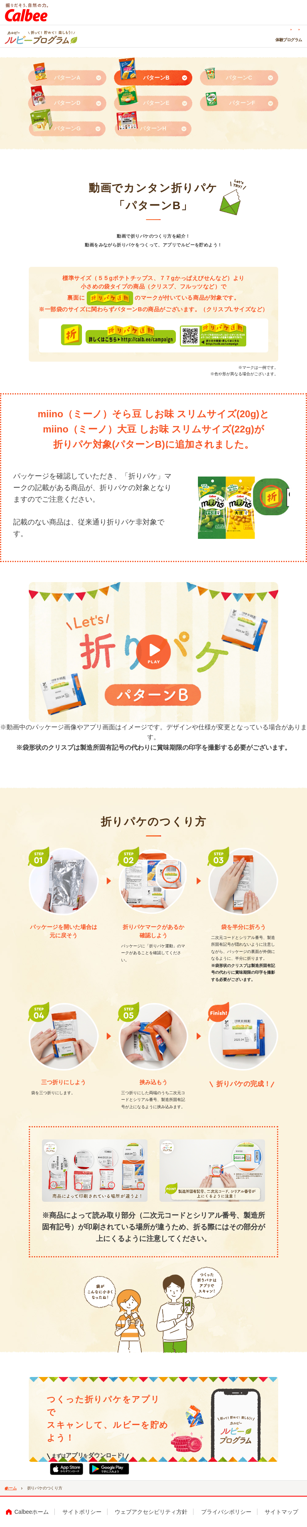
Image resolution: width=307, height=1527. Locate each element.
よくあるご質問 (251, 29)
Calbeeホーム (31, 1512)
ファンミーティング (178, 40)
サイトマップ (281, 1512)
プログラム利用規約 (286, 29)
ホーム (105, 40)
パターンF (242, 103)
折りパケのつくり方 (136, 40)
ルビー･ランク (289, 40)
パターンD (67, 103)
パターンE (156, 103)
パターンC (239, 78)
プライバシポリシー (226, 1512)
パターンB (156, 78)
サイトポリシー (82, 1512)
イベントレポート (254, 40)
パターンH (153, 129)
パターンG (67, 129)
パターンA (67, 78)
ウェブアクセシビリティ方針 (151, 1512)
